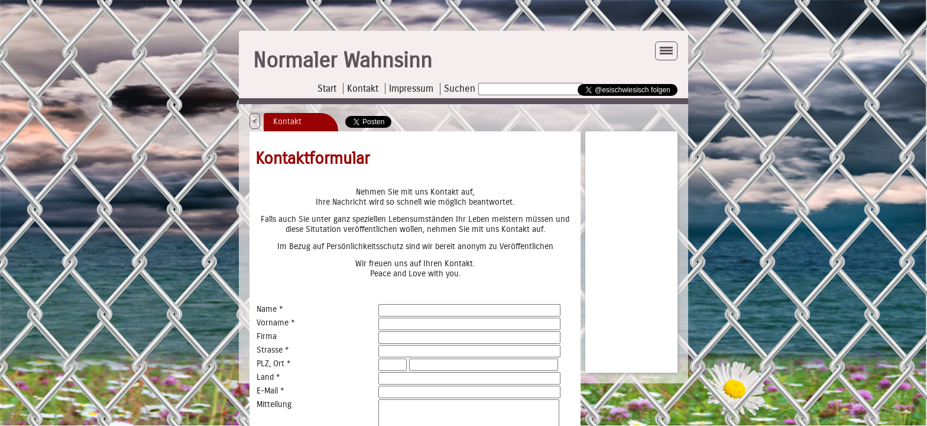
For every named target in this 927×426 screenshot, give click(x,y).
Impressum (411, 88)
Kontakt (362, 88)
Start (326, 88)
